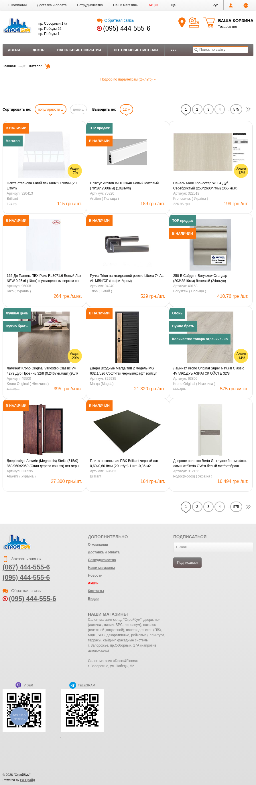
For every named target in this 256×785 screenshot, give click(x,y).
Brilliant (12, 199)
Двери (14, 50)
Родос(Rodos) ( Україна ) (192, 476)
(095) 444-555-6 (126, 28)
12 (126, 109)
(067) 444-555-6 (26, 567)
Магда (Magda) (101, 384)
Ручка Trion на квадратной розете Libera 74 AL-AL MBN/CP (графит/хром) (127, 278)
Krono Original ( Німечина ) (28, 384)
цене (78, 109)
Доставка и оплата (52, 5)
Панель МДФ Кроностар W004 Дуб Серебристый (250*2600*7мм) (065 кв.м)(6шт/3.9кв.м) (205, 186)
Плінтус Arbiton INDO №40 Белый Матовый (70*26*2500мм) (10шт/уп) (124, 185)
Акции (153, 5)
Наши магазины (125, 5)
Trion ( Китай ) (101, 291)
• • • (173, 50)
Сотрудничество (90, 5)
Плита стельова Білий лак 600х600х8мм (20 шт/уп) (42, 185)
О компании (17, 5)
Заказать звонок (22, 559)
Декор (38, 50)
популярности (50, 109)
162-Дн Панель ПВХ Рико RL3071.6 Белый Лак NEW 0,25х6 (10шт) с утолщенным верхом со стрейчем (44, 278)
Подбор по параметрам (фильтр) (127, 79)
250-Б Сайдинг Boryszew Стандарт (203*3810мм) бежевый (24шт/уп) (201, 278)
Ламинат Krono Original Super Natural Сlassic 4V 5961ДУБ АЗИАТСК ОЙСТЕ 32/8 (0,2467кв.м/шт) (208, 371)
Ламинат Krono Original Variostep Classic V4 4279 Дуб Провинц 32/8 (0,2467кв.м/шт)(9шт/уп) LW (42, 371)
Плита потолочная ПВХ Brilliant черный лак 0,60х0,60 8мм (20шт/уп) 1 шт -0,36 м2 (124, 463)
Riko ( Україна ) (19, 291)
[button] (172, 5)
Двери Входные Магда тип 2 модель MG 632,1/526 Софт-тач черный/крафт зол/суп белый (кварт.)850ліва (123, 371)
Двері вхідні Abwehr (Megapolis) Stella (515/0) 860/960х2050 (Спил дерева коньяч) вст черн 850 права (43, 464)
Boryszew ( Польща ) (189, 291)
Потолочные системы (136, 50)
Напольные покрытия (79, 50)
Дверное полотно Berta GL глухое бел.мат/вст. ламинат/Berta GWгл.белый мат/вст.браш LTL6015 (210, 464)
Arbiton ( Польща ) (104, 199)
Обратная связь (115, 20)
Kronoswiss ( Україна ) (190, 199)
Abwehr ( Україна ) (21, 476)
